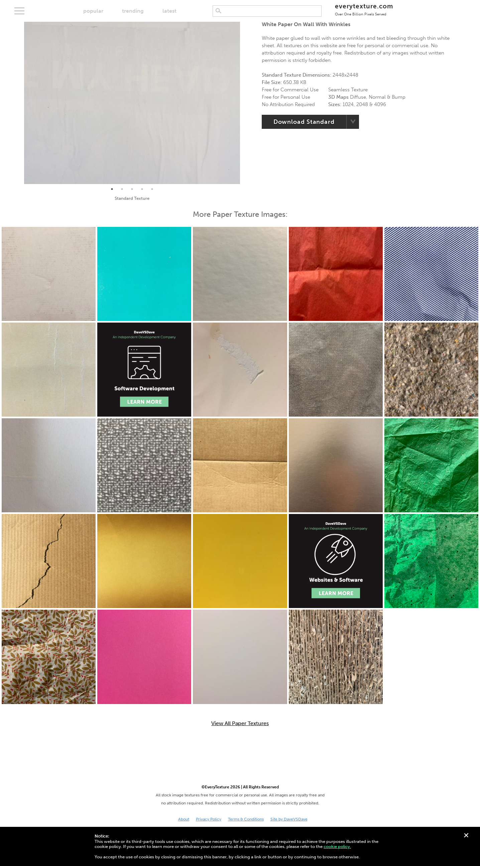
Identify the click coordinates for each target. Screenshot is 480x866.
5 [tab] (152, 189)
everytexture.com (364, 9)
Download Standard (304, 121)
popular (93, 11)
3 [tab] (132, 189)
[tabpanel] (132, 103)
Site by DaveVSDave (289, 819)
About (183, 819)
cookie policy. (337, 846)
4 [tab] (142, 189)
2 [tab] (122, 189)
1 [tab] (112, 189)
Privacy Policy (208, 819)
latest (169, 11)
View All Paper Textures (240, 723)
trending (133, 11)
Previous (19, 103)
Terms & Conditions (246, 819)
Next (245, 103)
